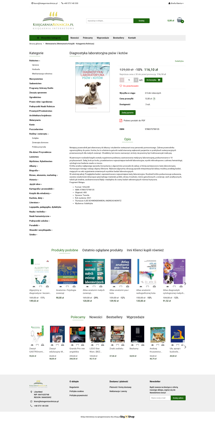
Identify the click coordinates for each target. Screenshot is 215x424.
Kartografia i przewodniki (41, 189)
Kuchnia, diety (36, 198)
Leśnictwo (34, 157)
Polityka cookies (77, 391)
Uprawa (35, 65)
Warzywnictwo (36, 79)
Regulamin (74, 387)
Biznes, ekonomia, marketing (43, 175)
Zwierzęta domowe (40, 142)
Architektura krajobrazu (40, 115)
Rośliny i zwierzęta (39, 134)
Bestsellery (118, 38)
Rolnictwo (34, 60)
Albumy (33, 166)
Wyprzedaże (103, 38)
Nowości (74, 38)
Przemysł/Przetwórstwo (40, 111)
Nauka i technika (37, 211)
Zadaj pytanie (128, 113)
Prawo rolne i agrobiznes (40, 102)
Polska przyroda (39, 147)
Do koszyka (153, 80)
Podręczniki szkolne (39, 221)
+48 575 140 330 (41, 406)
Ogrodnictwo (35, 97)
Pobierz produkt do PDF (132, 120)
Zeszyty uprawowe (38, 92)
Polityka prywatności (79, 395)
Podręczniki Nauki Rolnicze (42, 106)
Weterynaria (35, 120)
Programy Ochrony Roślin (41, 88)
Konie (32, 124)
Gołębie (35, 138)
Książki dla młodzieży (40, 193)
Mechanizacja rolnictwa (42, 74)
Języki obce (35, 184)
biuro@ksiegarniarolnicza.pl (46, 401)
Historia (33, 179)
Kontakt (132, 38)
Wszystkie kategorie (49, 38)
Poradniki (34, 225)
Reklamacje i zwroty (118, 391)
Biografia (34, 170)
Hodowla (36, 69)
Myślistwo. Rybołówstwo (40, 161)
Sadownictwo (35, 83)
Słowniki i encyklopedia (41, 230)
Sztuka (33, 234)
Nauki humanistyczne (40, 216)
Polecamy (88, 38)
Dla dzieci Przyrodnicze (40, 152)
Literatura (34, 202)
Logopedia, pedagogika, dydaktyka (45, 207)
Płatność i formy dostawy (120, 387)
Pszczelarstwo (36, 129)
